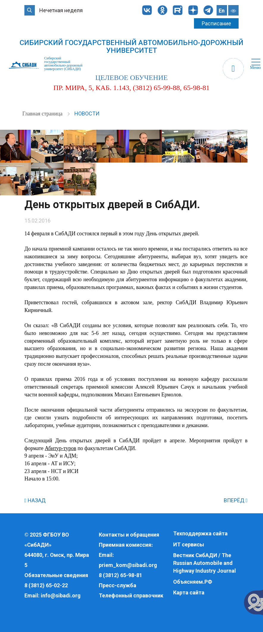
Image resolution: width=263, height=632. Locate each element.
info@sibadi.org (61, 595)
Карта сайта (188, 592)
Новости (86, 113)
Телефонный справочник (131, 595)
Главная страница (43, 114)
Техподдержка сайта (200, 533)
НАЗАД (35, 500)
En (222, 10)
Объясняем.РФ (192, 582)
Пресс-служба (117, 585)
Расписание (216, 23)
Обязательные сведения (56, 575)
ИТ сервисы (188, 544)
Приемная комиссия (125, 545)
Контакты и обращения (129, 534)
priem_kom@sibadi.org (128, 565)
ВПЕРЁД (236, 500)
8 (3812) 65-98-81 (120, 575)
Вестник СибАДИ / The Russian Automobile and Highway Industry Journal (204, 563)
